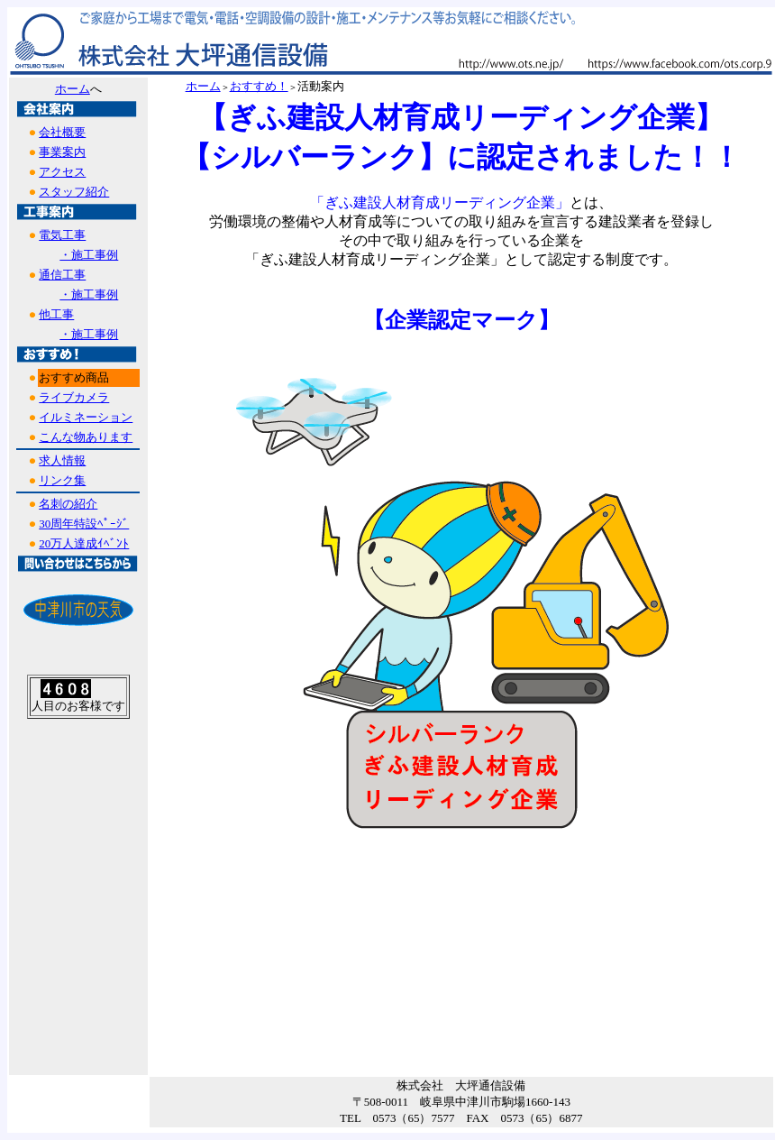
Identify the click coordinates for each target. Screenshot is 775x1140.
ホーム (72, 89)
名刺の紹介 (68, 503)
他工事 (56, 314)
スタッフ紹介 (74, 191)
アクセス (62, 172)
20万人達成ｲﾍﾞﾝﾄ (84, 543)
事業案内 (62, 152)
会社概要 (62, 132)
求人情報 (62, 460)
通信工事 (62, 274)
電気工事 (62, 235)
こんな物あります (85, 437)
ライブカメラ (74, 397)
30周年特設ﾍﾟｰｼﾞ (84, 523)
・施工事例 (88, 255)
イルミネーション (85, 417)
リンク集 (62, 480)
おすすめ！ (259, 86)
